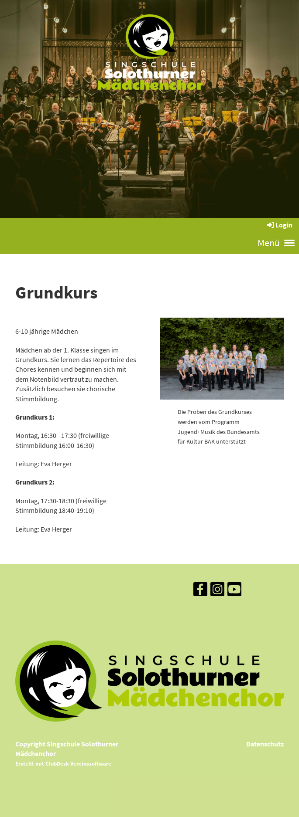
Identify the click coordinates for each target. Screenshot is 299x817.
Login (279, 224)
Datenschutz (265, 743)
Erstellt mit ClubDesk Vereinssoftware (63, 763)
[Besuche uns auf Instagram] (217, 591)
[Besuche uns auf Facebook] (200, 591)
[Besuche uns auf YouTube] (234, 591)
